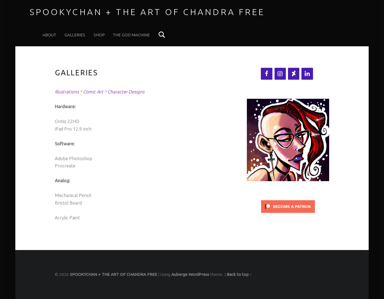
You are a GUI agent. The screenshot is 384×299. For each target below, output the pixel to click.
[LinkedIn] (307, 74)
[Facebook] (266, 74)
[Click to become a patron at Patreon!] (288, 206)
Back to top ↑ (239, 274)
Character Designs (126, 91)
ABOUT (49, 35)
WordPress (199, 274)
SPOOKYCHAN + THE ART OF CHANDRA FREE (147, 12)
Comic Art (93, 91)
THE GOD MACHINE (131, 35)
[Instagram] (280, 74)
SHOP (99, 35)
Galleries (75, 35)
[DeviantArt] (293, 74)
